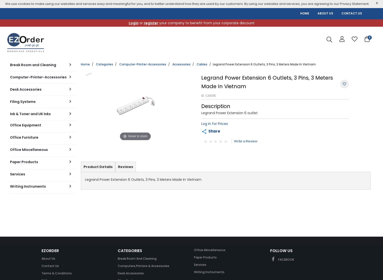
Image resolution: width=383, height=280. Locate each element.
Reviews (125, 166)
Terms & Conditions (57, 273)
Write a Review (245, 141)
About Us (48, 258)
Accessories (181, 64)
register (151, 23)
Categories (104, 64)
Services (200, 265)
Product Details (98, 168)
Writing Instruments (209, 272)
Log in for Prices (214, 123)
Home (85, 64)
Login (133, 23)
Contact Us (50, 266)
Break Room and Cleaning (137, 258)
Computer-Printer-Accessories (142, 64)
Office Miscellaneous (209, 250)
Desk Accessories (131, 273)
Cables (202, 64)
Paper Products (205, 257)
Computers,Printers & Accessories (143, 266)
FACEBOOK (282, 259)
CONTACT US (351, 13)
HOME (304, 13)
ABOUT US (325, 13)
